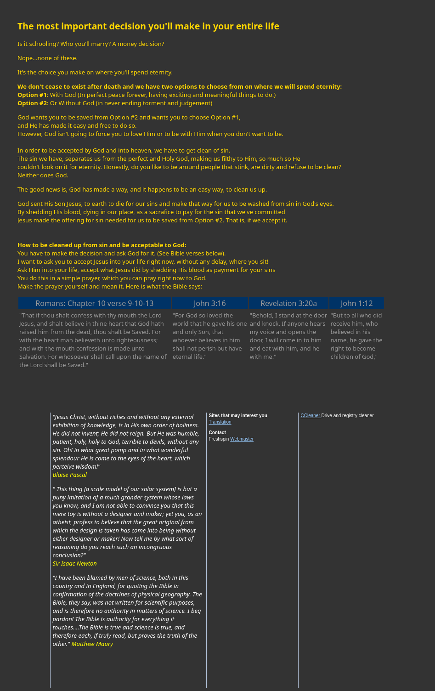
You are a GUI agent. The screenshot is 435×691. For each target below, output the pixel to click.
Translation (220, 422)
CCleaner (311, 415)
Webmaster (242, 439)
